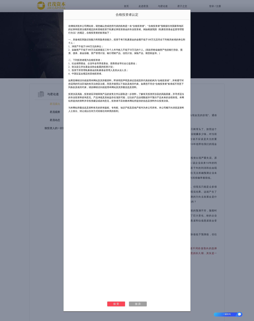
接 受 (116, 304)
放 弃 (138, 304)
